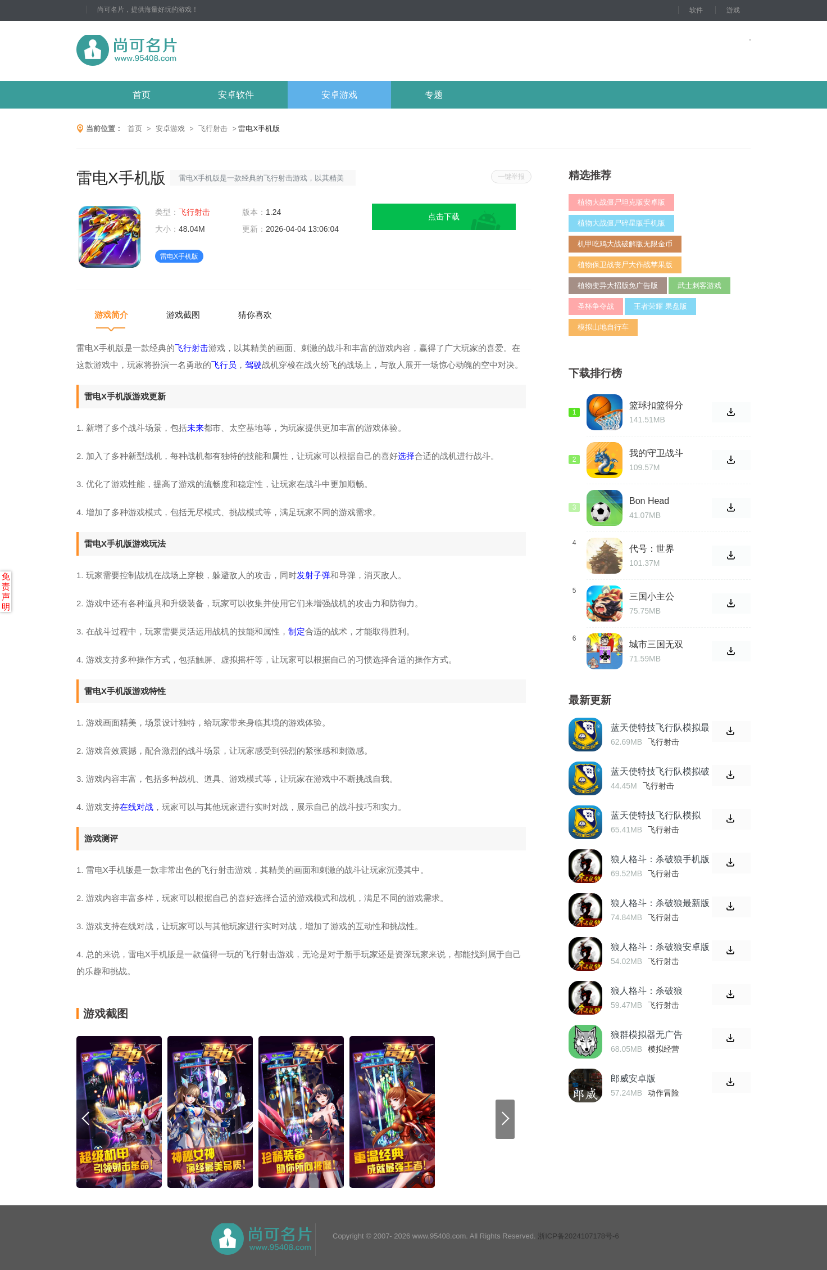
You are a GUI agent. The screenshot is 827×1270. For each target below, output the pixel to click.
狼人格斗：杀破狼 (647, 991)
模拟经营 (663, 1048)
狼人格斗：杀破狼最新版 (660, 903)
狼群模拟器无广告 (647, 1034)
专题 (434, 95)
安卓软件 (236, 95)
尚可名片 (188, 51)
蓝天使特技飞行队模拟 (656, 815)
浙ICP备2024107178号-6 (578, 1236)
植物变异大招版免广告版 (618, 285)
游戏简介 (111, 314)
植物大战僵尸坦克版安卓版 (621, 202)
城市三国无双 (656, 644)
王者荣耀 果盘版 (660, 306)
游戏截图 (183, 314)
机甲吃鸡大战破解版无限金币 (625, 244)
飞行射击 (213, 128)
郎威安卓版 (633, 1078)
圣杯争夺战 (596, 306)
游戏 (733, 10)
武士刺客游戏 (699, 285)
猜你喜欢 (255, 314)
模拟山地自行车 (603, 327)
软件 (696, 10)
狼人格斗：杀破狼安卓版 (660, 947)
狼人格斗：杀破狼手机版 (660, 859)
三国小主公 (651, 596)
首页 (142, 95)
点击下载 (444, 216)
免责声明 (6, 591)
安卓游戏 (339, 95)
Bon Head (649, 501)
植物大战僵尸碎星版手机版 (621, 223)
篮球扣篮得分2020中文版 (656, 405)
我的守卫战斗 (656, 453)
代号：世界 (651, 548)
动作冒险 (663, 1092)
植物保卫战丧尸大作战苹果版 (625, 264)
